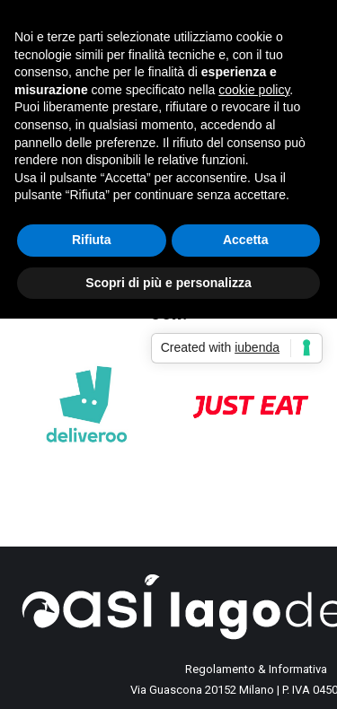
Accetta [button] (246, 239)
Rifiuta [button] (91, 239)
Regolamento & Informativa (256, 669)
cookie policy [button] (253, 90)
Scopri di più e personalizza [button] (168, 283)
